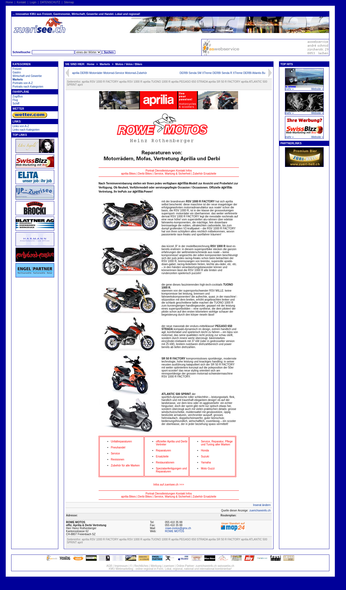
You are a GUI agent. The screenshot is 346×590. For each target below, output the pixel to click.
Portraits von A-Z (23, 83)
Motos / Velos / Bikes (128, 64)
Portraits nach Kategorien (28, 86)
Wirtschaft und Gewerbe (27, 75)
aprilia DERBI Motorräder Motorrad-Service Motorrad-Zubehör (109, 72)
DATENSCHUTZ (50, 2)
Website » (317, 89)
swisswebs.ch (225, 565)
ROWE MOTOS (174, 531)
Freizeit (17, 68)
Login (33, 2)
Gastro (17, 72)
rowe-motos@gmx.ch (178, 528)
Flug (15, 99)
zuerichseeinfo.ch (260, 510)
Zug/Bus (18, 96)
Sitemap (69, 2)
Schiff (16, 103)
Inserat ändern (262, 505)
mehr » (289, 89)
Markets (18, 79)
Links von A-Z (21, 126)
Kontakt (21, 2)
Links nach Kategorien (26, 129)
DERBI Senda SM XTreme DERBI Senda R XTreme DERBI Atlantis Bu (222, 72)
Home (9, 2)
